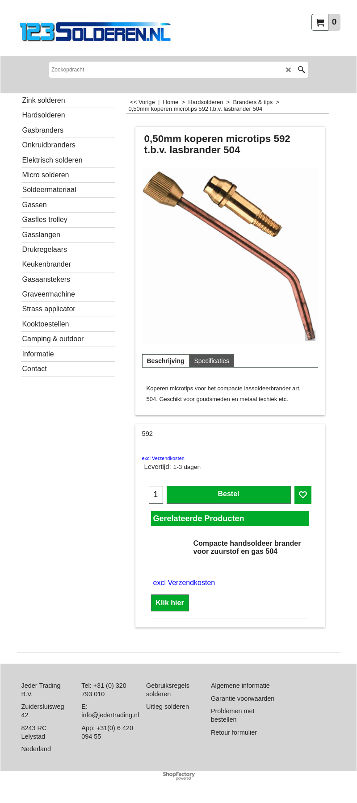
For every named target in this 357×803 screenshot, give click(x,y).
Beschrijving (166, 360)
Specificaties (212, 360)
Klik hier (170, 602)
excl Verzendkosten (163, 458)
